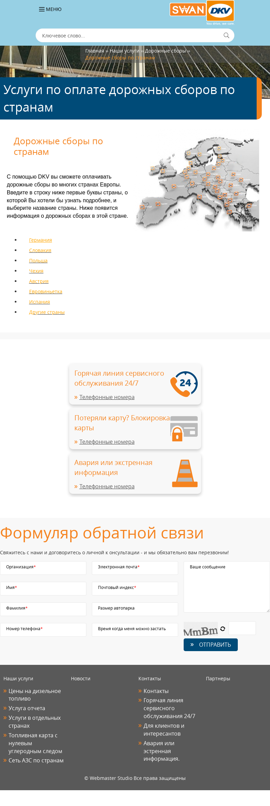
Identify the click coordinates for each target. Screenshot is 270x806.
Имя (11, 587)
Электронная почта (119, 566)
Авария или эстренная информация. (162, 751)
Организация (21, 566)
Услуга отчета (27, 708)
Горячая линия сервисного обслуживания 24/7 (169, 708)
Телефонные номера (107, 397)
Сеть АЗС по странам (36, 760)
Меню (50, 9)
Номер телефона (24, 628)
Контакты (156, 691)
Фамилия (17, 608)
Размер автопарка (116, 608)
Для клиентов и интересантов (164, 729)
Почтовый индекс (117, 587)
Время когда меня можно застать (132, 628)
